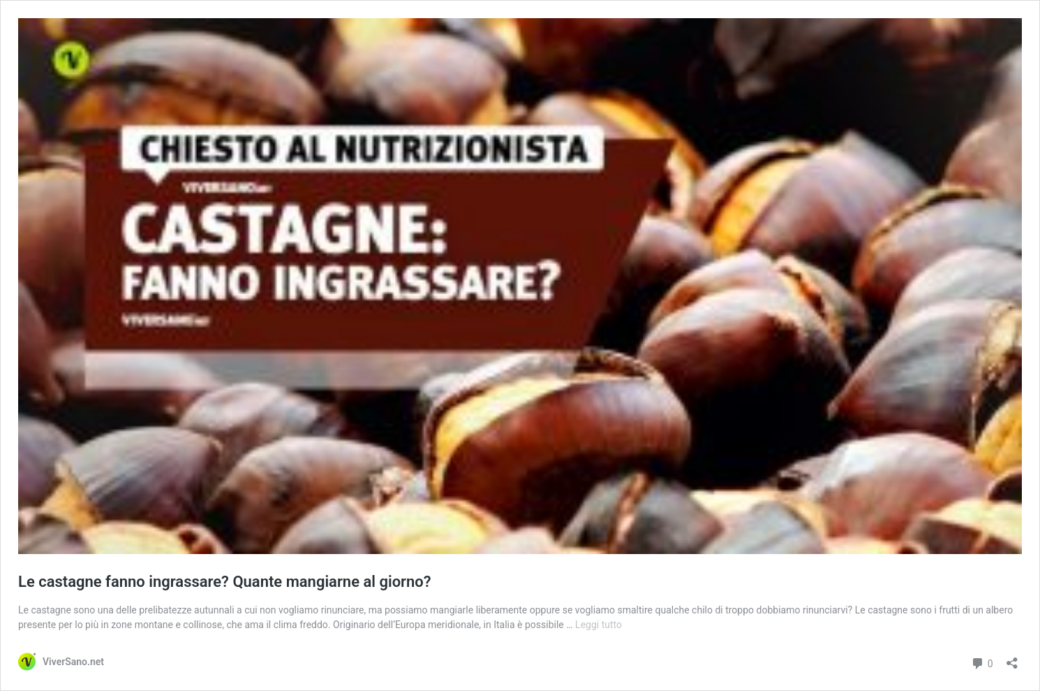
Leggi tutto (598, 624)
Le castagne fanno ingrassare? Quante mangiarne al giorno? (224, 581)
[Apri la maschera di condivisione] (1012, 658)
